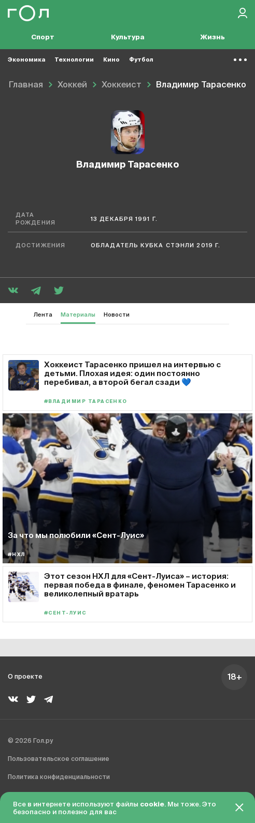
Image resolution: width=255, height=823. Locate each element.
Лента (43, 315)
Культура (128, 37)
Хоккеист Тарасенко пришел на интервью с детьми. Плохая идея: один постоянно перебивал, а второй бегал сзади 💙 (132, 373)
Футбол (141, 60)
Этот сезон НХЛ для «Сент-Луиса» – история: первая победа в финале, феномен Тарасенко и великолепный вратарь (140, 585)
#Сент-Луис (65, 613)
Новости (117, 315)
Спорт (42, 37)
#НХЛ (16, 554)
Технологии (74, 60)
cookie (152, 804)
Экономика (26, 60)
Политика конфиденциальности (59, 777)
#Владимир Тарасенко (86, 401)
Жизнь (212, 37)
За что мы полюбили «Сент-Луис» (76, 535)
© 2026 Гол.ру (30, 741)
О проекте (25, 677)
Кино (111, 60)
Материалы (78, 315)
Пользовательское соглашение (58, 759)
